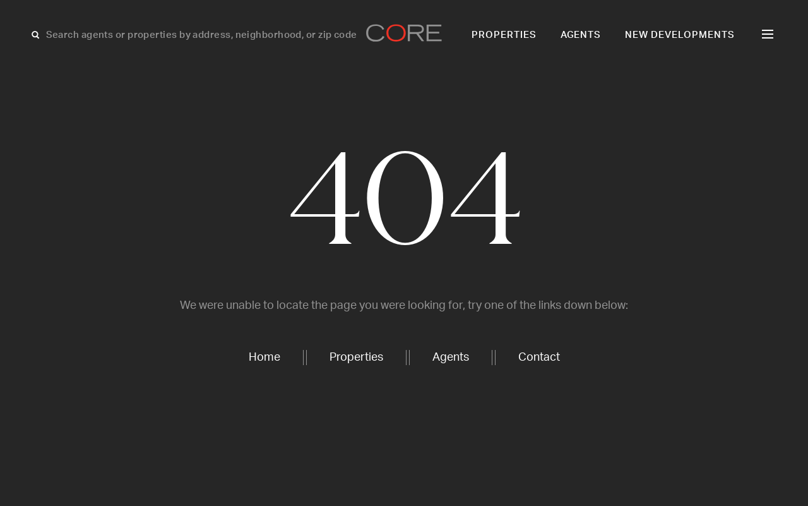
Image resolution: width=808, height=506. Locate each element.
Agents (581, 35)
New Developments (680, 35)
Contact (539, 357)
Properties (504, 35)
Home (264, 357)
